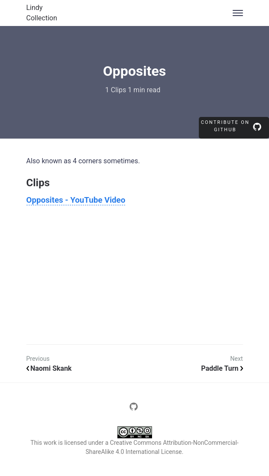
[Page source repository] (135, 408)
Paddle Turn (222, 368)
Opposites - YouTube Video (76, 200)
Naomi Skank (49, 368)
